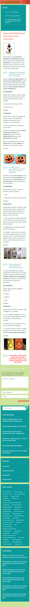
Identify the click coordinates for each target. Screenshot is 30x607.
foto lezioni (5, 496)
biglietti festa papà (7, 511)
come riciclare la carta (7, 526)
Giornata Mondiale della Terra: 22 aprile (14, 426)
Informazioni (6, 475)
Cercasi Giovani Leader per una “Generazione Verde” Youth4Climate (13, 432)
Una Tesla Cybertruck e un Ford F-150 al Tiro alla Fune (14, 451)
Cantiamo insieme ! (8, 470)
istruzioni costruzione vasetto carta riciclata (12, 502)
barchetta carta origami (19, 511)
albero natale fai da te (19, 515)
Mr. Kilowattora (7, 561)
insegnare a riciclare (15, 496)
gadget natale (6, 498)
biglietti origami (6, 533)
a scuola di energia (7, 509)
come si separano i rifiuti (8, 520)
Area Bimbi (5, 466)
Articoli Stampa (14, 12)
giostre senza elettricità (8, 522)
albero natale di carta (7, 515)
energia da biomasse (16, 513)
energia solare (19, 522)
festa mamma (16, 517)
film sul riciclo (17, 509)
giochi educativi (6, 500)
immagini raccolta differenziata (9, 528)
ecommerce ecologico (18, 491)
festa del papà (21, 537)
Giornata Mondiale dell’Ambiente (12, 445)
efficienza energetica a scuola (9, 535)
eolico (15, 524)
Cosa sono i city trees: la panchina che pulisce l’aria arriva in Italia (14, 563)
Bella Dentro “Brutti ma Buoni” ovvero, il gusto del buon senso (14, 439)
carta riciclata (15, 533)
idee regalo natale (18, 507)
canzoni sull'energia (7, 544)
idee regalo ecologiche (17, 504)
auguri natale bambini (16, 539)
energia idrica (6, 539)
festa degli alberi (6, 517)
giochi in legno (6, 504)
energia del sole (15, 498)
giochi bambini (6, 513)
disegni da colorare (18, 544)
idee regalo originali (7, 524)
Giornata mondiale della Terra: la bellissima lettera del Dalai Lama (12, 420)
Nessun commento (15, 15)
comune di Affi (6, 541)
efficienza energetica (7, 507)
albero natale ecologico (17, 541)
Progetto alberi (6, 479)
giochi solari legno (7, 491)
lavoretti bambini (12, 19)
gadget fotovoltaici (20, 520)
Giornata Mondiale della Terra (9, 537)
